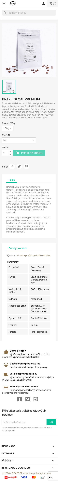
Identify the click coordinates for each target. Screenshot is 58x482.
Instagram (36, 399)
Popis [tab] (12, 179)
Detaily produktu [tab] (18, 248)
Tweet (19, 166)
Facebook (19, 399)
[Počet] (5, 153)
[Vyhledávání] (29, 13)
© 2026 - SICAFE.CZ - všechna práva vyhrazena (26, 473)
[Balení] (7, 128)
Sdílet (12, 166)
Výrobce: (11, 255)
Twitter (27, 399)
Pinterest (26, 166)
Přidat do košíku (29, 153)
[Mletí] (19, 140)
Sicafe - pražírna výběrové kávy (34, 255)
